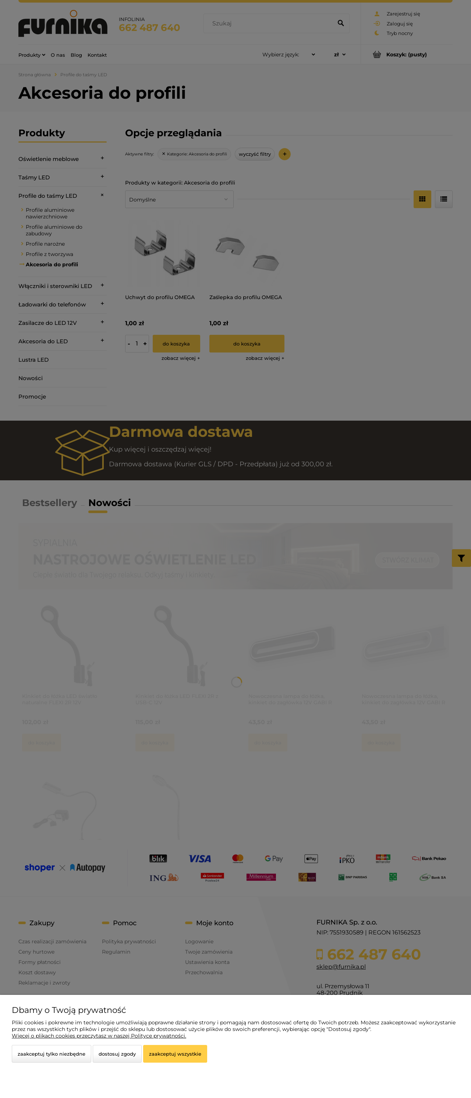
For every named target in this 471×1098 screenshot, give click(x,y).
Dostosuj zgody (117, 1054)
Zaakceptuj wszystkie (175, 1054)
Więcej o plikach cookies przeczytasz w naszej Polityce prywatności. (99, 1035)
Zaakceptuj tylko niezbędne (51, 1054)
